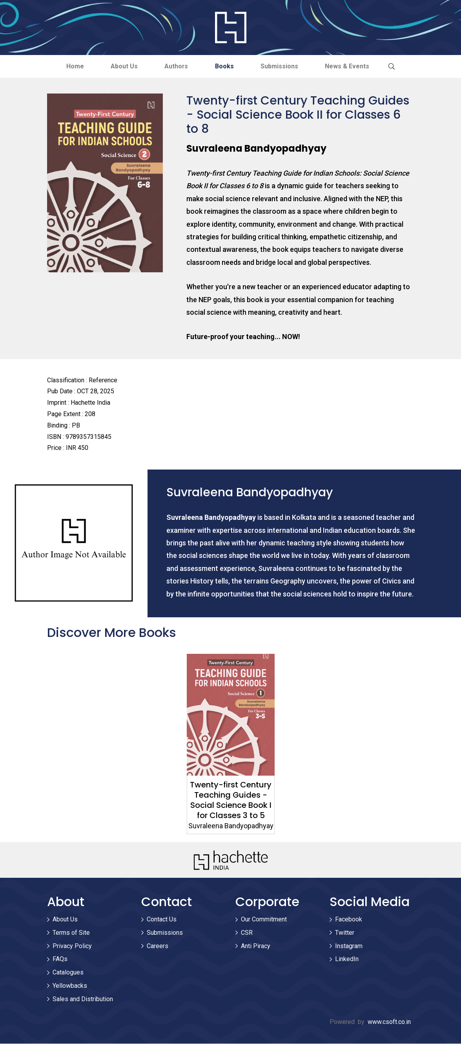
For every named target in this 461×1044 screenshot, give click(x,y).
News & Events (349, 66)
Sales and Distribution (83, 999)
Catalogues (68, 972)
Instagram (349, 946)
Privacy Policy (72, 946)
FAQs (60, 959)
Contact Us (162, 919)
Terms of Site (71, 932)
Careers (157, 946)
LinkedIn (347, 959)
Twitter (344, 932)
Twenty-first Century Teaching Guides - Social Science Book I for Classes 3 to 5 (230, 800)
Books (224, 66)
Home (73, 66)
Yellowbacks (70, 985)
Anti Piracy (255, 946)
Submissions (280, 66)
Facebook (348, 919)
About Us (123, 66)
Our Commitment (264, 919)
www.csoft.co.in (389, 1022)
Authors (176, 66)
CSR (247, 932)
